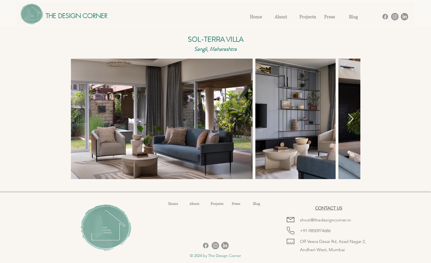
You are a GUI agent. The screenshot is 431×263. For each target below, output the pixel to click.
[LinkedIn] (404, 16)
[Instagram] (395, 16)
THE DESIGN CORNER (76, 16)
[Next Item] (351, 119)
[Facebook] (385, 16)
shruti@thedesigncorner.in (325, 220)
